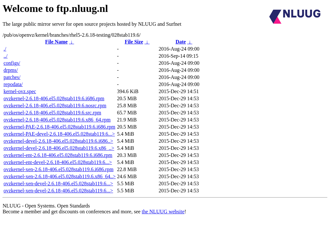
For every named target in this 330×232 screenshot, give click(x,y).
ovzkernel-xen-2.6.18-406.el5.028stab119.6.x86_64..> (60, 176)
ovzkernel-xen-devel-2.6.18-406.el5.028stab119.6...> (58, 183)
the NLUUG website (163, 211)
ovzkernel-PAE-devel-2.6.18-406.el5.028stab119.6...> (59, 134)
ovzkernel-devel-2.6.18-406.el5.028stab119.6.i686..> (58, 141)
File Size (134, 41)
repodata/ (13, 84)
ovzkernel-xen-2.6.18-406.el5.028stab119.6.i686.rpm (58, 169)
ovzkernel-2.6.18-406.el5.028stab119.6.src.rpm (52, 112)
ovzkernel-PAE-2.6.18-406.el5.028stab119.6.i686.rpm (59, 127)
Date (181, 41)
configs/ (12, 63)
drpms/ (11, 70)
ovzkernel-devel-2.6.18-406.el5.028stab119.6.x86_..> (59, 148)
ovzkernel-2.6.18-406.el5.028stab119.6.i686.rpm (54, 98)
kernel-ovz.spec (20, 91)
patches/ (12, 77)
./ (5, 49)
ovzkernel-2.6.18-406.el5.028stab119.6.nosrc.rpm (55, 105)
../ (5, 56)
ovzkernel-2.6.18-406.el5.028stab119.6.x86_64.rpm (57, 119)
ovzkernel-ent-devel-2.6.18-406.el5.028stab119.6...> (58, 162)
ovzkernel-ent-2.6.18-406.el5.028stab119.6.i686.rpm (58, 155)
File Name (56, 41)
